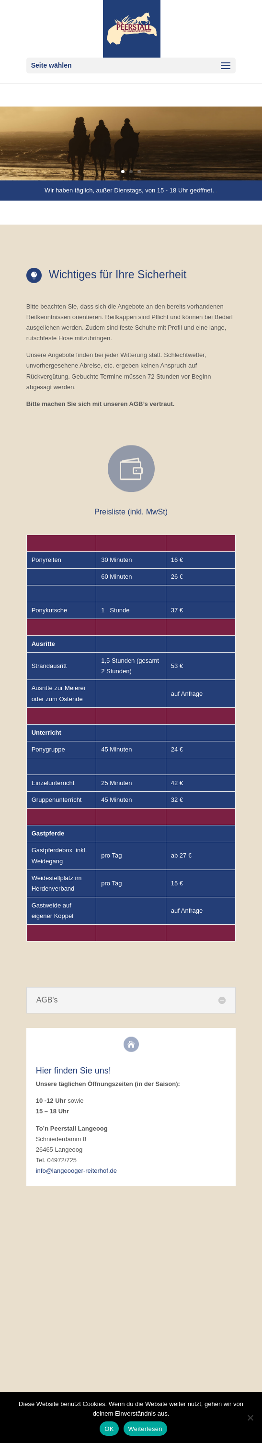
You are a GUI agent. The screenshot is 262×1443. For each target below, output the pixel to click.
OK (109, 1428)
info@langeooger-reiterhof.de (76, 1170)
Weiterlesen (145, 1428)
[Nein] (250, 1417)
